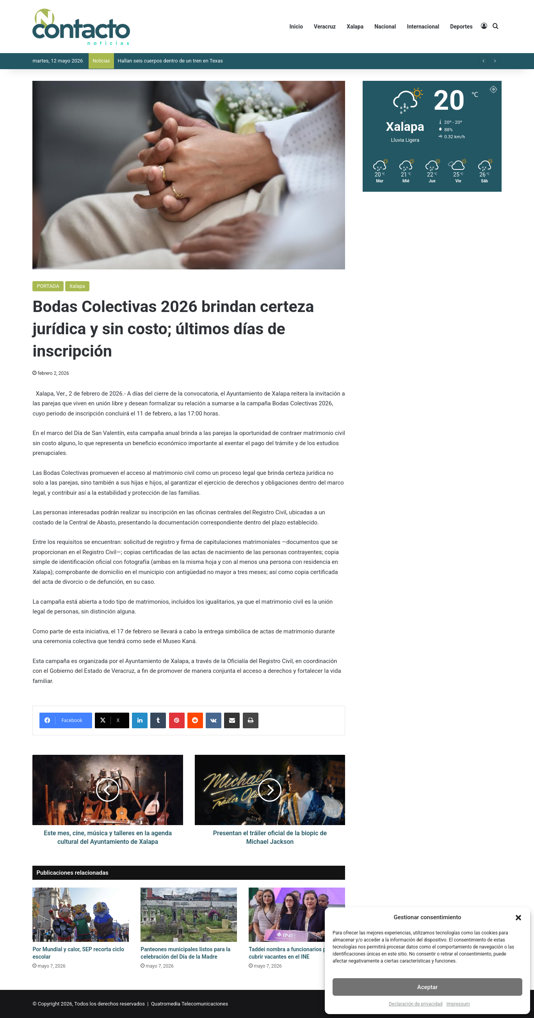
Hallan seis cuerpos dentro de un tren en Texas (170, 61)
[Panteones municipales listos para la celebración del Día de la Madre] (189, 915)
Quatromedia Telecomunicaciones (189, 1004)
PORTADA (48, 286)
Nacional (385, 26)
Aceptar (427, 987)
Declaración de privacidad (415, 1004)
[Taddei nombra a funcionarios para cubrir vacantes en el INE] (297, 915)
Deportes (461, 26)
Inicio (296, 26)
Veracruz (325, 26)
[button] (518, 918)
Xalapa (355, 26)
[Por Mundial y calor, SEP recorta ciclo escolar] (80, 915)
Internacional (423, 26)
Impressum (458, 1004)
